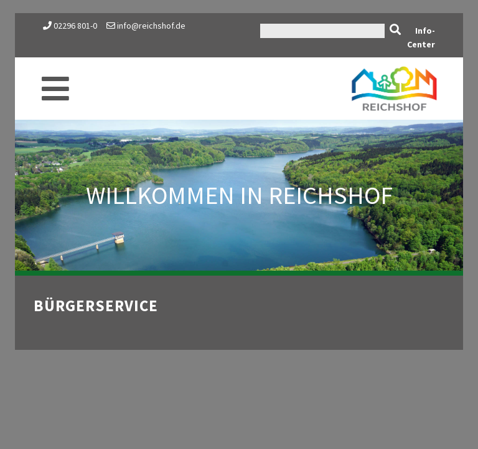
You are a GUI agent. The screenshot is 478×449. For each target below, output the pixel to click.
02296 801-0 (75, 25)
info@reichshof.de (145, 25)
